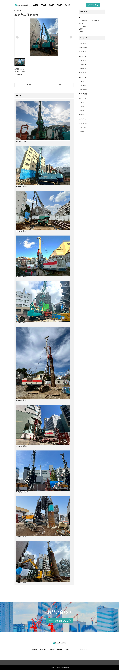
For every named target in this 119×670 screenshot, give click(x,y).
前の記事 (29, 84)
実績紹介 (59, 5)
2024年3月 (81, 110)
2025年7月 (81, 60)
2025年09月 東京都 (21, 400)
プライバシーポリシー (81, 649)
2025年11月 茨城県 (21, 141)
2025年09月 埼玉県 (21, 536)
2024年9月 (81, 98)
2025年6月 (81, 64)
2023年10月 (82, 127)
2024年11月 (82, 89)
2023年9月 (81, 131)
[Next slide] (71, 37)
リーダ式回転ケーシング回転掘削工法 (89, 20)
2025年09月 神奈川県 (22, 492)
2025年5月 (81, 68)
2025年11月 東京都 (21, 186)
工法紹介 (51, 5)
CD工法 (81, 23)
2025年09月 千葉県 (21, 446)
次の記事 (59, 84)
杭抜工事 (81, 29)
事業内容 (43, 5)
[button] (19, 62)
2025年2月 (81, 81)
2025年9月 (81, 52)
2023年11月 (82, 123)
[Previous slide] (17, 37)
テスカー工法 (82, 26)
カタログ (67, 5)
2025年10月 (82, 47)
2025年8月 (81, 56)
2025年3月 (81, 77)
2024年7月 (81, 102)
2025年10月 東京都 (21, 231)
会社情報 (35, 5)
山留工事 (81, 32)
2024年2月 (81, 115)
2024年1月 (81, 119)
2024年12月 (82, 85)
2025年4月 (81, 73)
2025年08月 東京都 (21, 582)
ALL (80, 17)
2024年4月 (81, 106)
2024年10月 (82, 94)
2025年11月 (82, 43)
